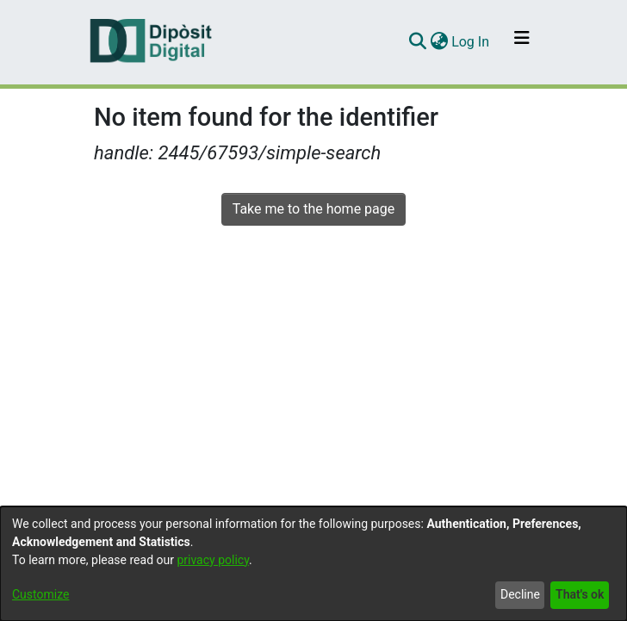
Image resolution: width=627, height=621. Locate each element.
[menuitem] (439, 42)
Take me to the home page (314, 209)
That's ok (580, 594)
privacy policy (213, 560)
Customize (40, 594)
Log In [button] (471, 42)
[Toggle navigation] (522, 42)
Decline (520, 594)
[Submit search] (417, 42)
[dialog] (313, 563)
